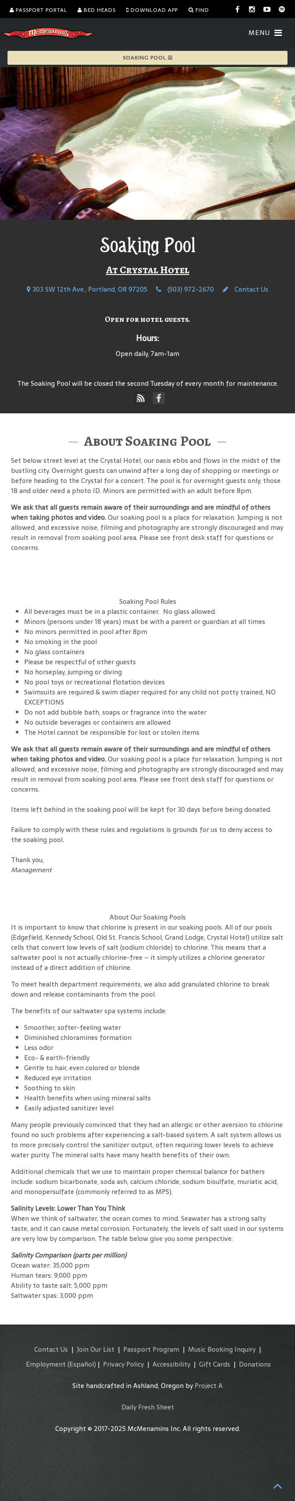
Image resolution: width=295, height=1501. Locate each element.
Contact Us (245, 289)
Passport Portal (38, 10)
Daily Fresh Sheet (147, 1407)
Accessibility (171, 1364)
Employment (46, 1364)
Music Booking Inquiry (222, 1349)
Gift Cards (214, 1364)
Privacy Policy (123, 1364)
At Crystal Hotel (147, 270)
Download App (152, 10)
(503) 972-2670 (185, 289)
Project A (209, 1385)
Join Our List (95, 1349)
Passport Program (151, 1349)
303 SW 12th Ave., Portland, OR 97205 (87, 289)
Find (198, 10)
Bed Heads (97, 10)
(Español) (82, 1364)
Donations (255, 1364)
